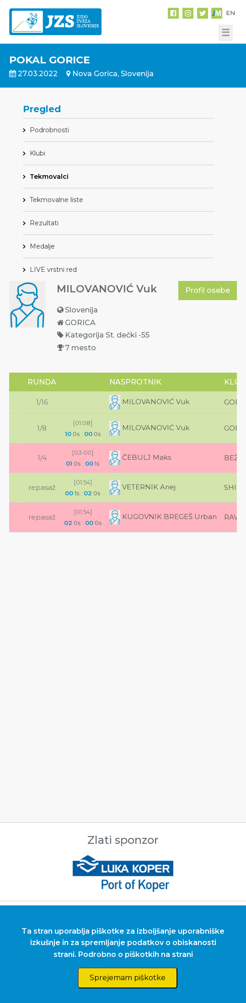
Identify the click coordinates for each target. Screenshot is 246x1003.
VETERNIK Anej (142, 487)
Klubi (37, 153)
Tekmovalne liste (56, 200)
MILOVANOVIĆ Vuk (149, 401)
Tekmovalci (49, 176)
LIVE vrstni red (53, 269)
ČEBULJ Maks (140, 457)
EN (230, 12)
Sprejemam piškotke (128, 977)
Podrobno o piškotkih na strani (135, 954)
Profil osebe (207, 290)
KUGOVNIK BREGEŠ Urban (163, 516)
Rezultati (44, 223)
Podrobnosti (49, 130)
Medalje (42, 246)
